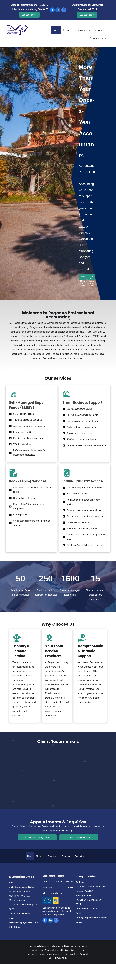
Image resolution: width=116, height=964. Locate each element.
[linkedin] (57, 10)
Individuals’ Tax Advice (83, 481)
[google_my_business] (63, 10)
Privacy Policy (60, 958)
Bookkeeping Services (28, 481)
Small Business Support (82, 402)
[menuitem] (56, 30)
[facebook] (52, 10)
